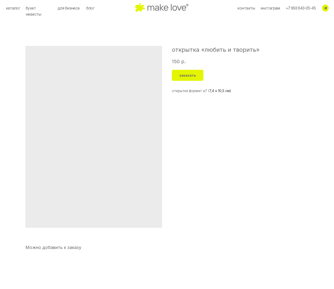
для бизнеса (69, 8)
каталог (13, 8)
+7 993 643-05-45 (301, 8)
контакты (246, 8)
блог (90, 8)
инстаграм (270, 8)
